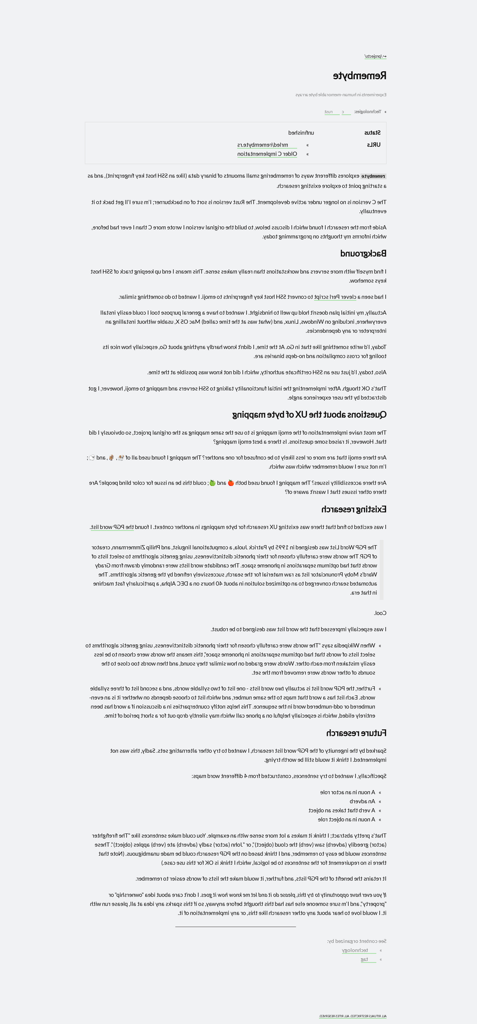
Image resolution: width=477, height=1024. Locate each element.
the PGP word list (112, 526)
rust (332, 111)
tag (368, 959)
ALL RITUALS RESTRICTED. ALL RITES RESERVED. (353, 1016)
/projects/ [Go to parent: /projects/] (376, 56)
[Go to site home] (236, 34)
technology (358, 950)
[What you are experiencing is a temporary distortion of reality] (89, 1012)
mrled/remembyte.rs (266, 144)
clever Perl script (335, 296)
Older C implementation (267, 153)
